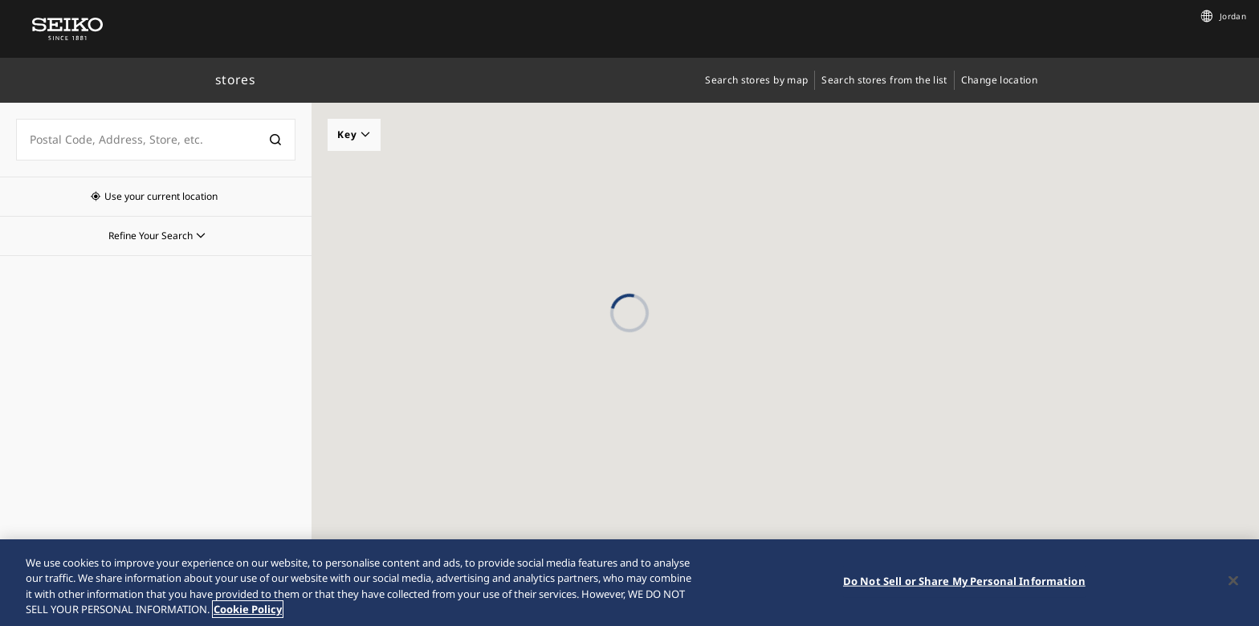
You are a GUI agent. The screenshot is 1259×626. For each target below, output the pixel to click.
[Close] (1233, 580)
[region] (629, 582)
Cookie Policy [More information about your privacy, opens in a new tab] (248, 609)
